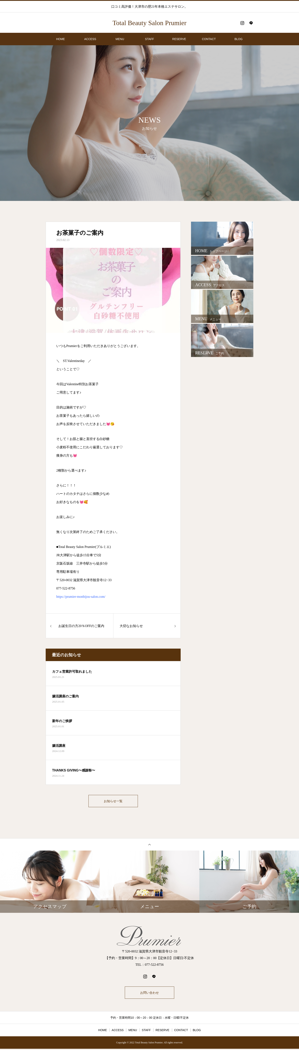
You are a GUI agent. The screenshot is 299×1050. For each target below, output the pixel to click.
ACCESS (90, 39)
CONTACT (209, 39)
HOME (60, 39)
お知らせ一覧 (113, 801)
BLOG (238, 39)
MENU (120, 39)
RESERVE (179, 39)
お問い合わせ (149, 993)
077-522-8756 (65, 588)
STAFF (149, 39)
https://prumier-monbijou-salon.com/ (80, 596)
